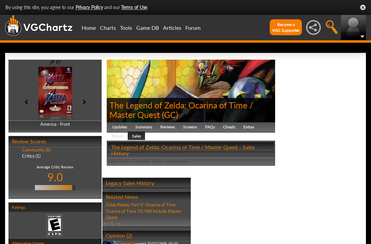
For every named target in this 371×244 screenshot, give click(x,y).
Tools (126, 27)
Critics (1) (31, 156)
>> (118, 223)
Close (363, 7)
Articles (172, 27)
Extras (248, 126)
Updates (119, 126)
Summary (143, 126)
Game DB (147, 27)
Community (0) (36, 149)
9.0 (55, 177)
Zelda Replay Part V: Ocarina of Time (141, 204)
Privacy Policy (89, 7)
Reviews (167, 126)
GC (170, 114)
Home (89, 27)
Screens (190, 126)
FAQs (210, 126)
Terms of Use (134, 7)
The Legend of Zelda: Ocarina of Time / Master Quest (181, 110)
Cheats (229, 126)
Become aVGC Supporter (286, 27)
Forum (193, 27)
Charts (108, 27)
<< (106, 223)
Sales (136, 136)
